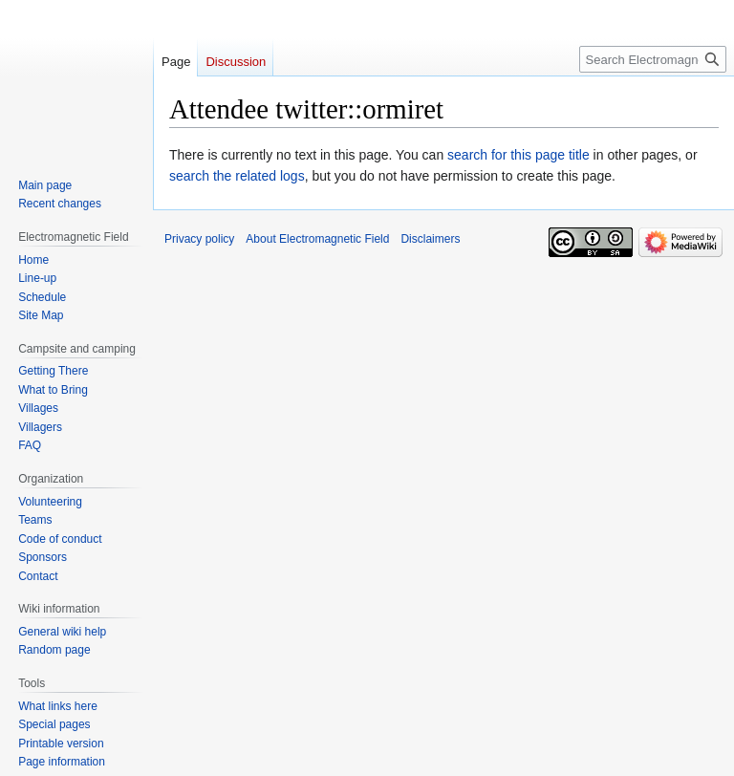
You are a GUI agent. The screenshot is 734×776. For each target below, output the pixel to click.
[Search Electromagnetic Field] (652, 59)
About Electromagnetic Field (317, 239)
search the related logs (237, 175)
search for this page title (518, 154)
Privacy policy (199, 239)
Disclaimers (430, 239)
